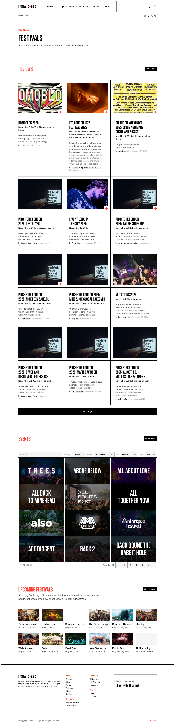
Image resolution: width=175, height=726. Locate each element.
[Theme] (150, 6)
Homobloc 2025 (28, 123)
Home (20, 15)
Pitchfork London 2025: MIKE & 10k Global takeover (87, 297)
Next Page (150, 69)
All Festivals (150, 438)
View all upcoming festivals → (72, 598)
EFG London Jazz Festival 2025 (79, 125)
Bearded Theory (121, 624)
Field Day (70, 648)
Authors (93, 696)
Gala (44, 648)
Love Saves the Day (100, 648)
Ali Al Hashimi (78, 243)
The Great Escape (99, 624)
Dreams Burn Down (29, 243)
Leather (75, 167)
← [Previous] (118, 565)
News (71, 6)
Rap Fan (75, 318)
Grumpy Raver (78, 391)
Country (67, 454)
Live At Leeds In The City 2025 (78, 221)
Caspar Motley (124, 317)
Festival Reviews (73, 702)
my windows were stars (91, 167)
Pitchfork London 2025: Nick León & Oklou (33, 297)
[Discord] (145, 15)
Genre (89, 454)
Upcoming (94, 685)
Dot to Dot (118, 648)
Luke (23, 145)
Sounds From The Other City (81, 624)
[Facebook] (148, 15)
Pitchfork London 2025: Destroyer (30, 221)
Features (83, 6)
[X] (152, 15)
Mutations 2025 (126, 295)
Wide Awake (25, 648)
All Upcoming (149, 589)
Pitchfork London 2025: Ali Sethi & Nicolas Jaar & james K (130, 372)
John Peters (26, 318)
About (96, 6)
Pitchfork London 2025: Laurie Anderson (130, 221)
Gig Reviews (71, 705)
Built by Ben (152, 721)
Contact (107, 6)
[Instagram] (155, 15)
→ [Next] (154, 565)
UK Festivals (95, 682)
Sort (141, 454)
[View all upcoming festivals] (146, 639)
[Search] (155, 6)
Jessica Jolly (124, 151)
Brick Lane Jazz (27, 624)
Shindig (140, 624)
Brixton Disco (49, 624)
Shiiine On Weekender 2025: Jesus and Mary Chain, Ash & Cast (129, 127)
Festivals (50, 6)
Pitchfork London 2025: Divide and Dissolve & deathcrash (33, 372)
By (118, 454)
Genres (93, 693)
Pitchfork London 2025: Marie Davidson (83, 370)
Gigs (61, 6)
